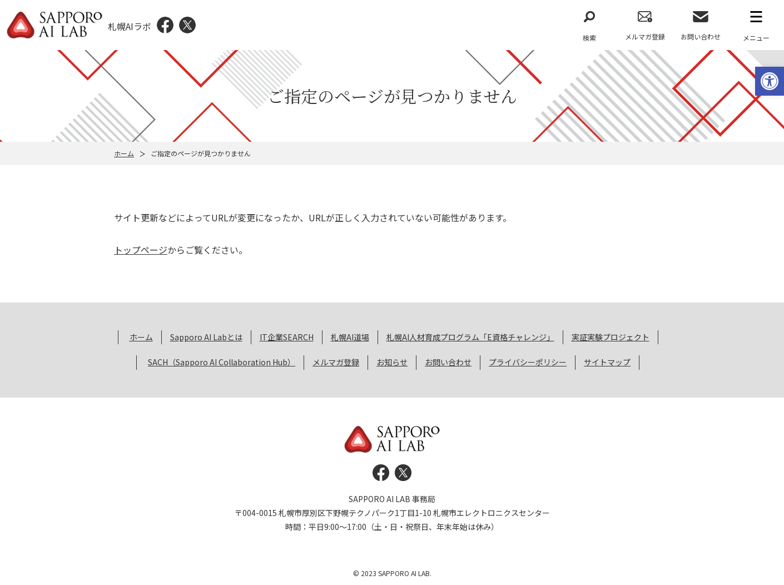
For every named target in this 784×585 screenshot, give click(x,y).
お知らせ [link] (392, 362)
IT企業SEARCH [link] (287, 337)
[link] (769, 81)
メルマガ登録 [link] (645, 36)
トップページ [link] (140, 249)
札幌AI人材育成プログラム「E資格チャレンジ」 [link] (470, 337)
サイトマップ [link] (607, 362)
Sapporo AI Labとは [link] (206, 337)
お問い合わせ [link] (701, 36)
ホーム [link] (124, 153)
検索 (589, 37)
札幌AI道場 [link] (350, 337)
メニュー (756, 37)
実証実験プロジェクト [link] (610, 337)
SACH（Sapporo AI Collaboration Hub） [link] (221, 362)
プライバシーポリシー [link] (528, 362)
